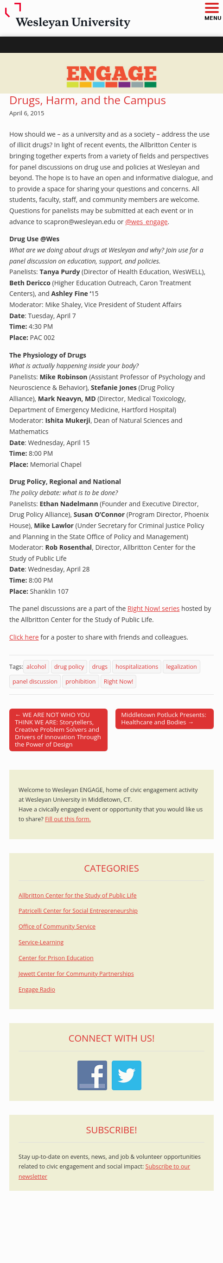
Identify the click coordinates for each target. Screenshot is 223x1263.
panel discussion (35, 681)
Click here (24, 637)
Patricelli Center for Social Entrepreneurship (78, 911)
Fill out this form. (68, 819)
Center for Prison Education (56, 958)
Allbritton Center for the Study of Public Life (78, 895)
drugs (100, 667)
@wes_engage (146, 221)
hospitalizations (136, 667)
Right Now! (118, 681)
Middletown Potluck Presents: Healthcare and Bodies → (163, 718)
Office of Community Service (57, 926)
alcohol (36, 667)
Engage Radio (37, 989)
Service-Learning (41, 942)
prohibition (80, 681)
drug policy (69, 667)
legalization (181, 667)
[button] (211, 8)
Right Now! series (153, 608)
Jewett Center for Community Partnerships (76, 974)
